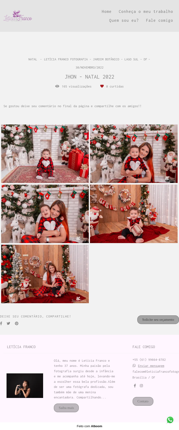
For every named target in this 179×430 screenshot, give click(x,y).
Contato (143, 401)
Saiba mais (66, 408)
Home (107, 11)
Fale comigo (159, 20)
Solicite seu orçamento (158, 319)
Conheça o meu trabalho (146, 11)
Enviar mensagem (151, 366)
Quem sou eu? (124, 20)
